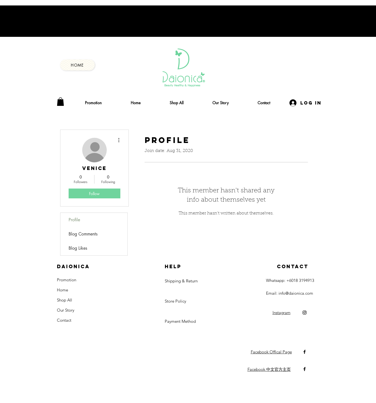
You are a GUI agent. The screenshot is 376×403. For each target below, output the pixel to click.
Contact (64, 320)
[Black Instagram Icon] (304, 312)
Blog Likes (78, 248)
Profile (74, 220)
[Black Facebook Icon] (304, 351)
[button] (60, 101)
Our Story (65, 310)
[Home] (77, 64)
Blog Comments (83, 234)
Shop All (64, 300)
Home (62, 289)
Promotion (66, 279)
